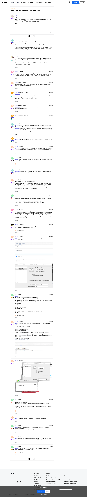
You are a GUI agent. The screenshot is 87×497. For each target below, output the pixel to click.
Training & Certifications (39, 477)
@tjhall (16, 238)
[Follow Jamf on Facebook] (20, 482)
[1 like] (19, 164)
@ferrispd (16, 125)
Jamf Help (36, 475)
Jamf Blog (36, 481)
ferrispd (16, 71)
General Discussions (15, 2)
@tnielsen (16, 116)
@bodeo (16, 159)
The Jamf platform (50, 475)
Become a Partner (37, 485)
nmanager (17, 209)
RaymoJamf (17, 224)
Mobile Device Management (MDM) (53, 479)
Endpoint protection (67, 479)
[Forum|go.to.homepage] (4, 2)
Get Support (23, 2)
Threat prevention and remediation (70, 481)
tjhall (15, 157)
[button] (75, 2)
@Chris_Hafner (18, 148)
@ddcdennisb (17, 107)
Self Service (65, 475)
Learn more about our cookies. (66, 489)
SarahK (16, 15)
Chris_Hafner (17, 56)
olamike (16, 146)
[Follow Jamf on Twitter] (10, 481)
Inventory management (51, 483)
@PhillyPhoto (17, 94)
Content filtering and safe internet (69, 483)
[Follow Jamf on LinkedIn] (13, 482)
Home (11, 5)
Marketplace (36, 483)
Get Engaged (48, 2)
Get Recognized (40, 2)
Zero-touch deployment (51, 477)
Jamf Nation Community (39, 479)
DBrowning (17, 92)
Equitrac (19, 41)
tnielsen (16, 82)
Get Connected (31, 2)
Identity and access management (69, 477)
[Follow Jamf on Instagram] (18, 482)
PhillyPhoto (17, 40)
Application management (51, 481)
